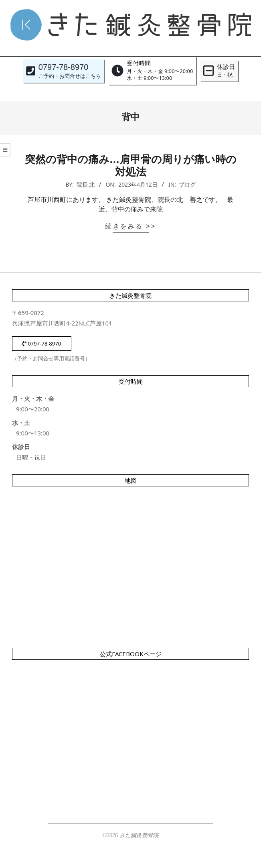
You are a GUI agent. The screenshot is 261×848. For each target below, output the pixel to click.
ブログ (187, 184)
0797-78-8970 (41, 343)
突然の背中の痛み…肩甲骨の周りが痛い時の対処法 (131, 165)
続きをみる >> (130, 226)
